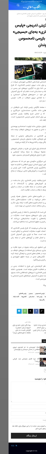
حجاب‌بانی (23, 297)
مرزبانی (40, 300)
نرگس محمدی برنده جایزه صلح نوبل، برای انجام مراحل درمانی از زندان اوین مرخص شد (34, 329)
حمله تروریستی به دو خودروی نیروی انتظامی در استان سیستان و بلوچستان (17, 348)
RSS (4, 446)
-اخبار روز (36, 14)
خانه (42, 14)
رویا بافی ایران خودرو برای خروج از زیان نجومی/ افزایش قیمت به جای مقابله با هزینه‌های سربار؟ (13, 329)
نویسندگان (34, 365)
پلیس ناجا (31, 297)
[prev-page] (41, 370)
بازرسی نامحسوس (31, 294)
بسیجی (22, 294)
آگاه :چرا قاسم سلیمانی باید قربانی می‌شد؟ (17, 360)
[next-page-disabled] (37, 370)
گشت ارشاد (8, 297)
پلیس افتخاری (14, 294)
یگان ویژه (33, 300)
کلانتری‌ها (15, 297)
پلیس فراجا (39, 297)
